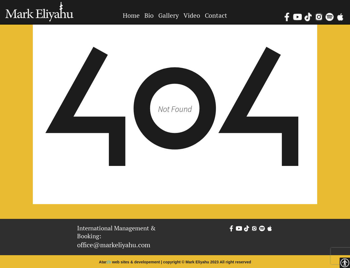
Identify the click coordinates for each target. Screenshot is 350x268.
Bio (149, 15)
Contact (216, 15)
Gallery (168, 15)
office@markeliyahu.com (113, 244)
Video (191, 15)
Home (131, 15)
